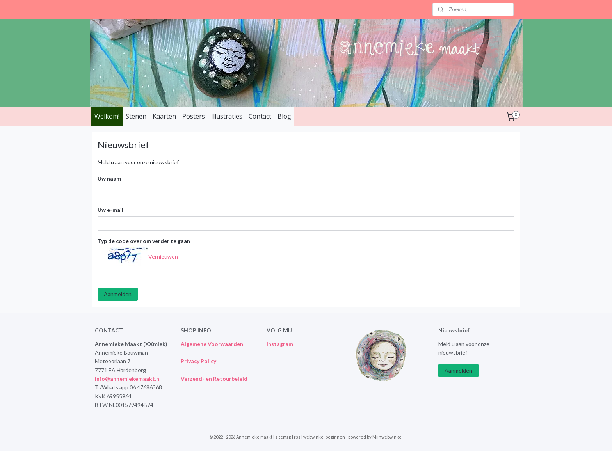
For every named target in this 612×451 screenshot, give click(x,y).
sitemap (283, 436)
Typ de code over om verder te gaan (144, 241)
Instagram (280, 344)
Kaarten (164, 116)
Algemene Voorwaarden (212, 344)
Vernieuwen (163, 256)
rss (297, 436)
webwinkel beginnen (324, 436)
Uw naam (109, 178)
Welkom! (106, 116)
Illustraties (226, 116)
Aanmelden (118, 294)
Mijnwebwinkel (387, 436)
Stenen (136, 116)
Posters (193, 116)
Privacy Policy (198, 361)
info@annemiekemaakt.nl (128, 378)
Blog (284, 116)
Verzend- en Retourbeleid (214, 378)
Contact (260, 116)
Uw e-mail (110, 209)
